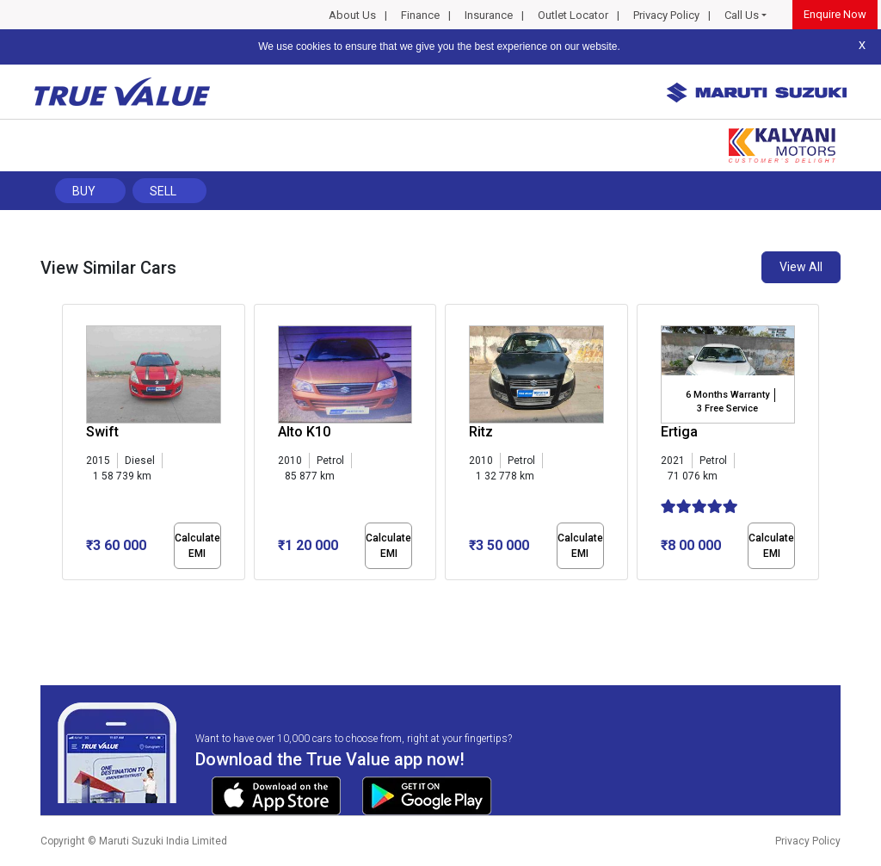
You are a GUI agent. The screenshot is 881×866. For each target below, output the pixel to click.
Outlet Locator (573, 15)
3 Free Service (727, 408)
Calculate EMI (197, 546)
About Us (352, 15)
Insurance (489, 15)
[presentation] (71, 446)
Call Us (741, 15)
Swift (102, 432)
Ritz (481, 432)
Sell (163, 191)
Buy (83, 191)
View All (800, 267)
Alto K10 (304, 432)
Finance (420, 15)
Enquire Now (835, 14)
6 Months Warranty (727, 394)
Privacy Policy (666, 15)
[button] (67, 595)
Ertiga (679, 432)
